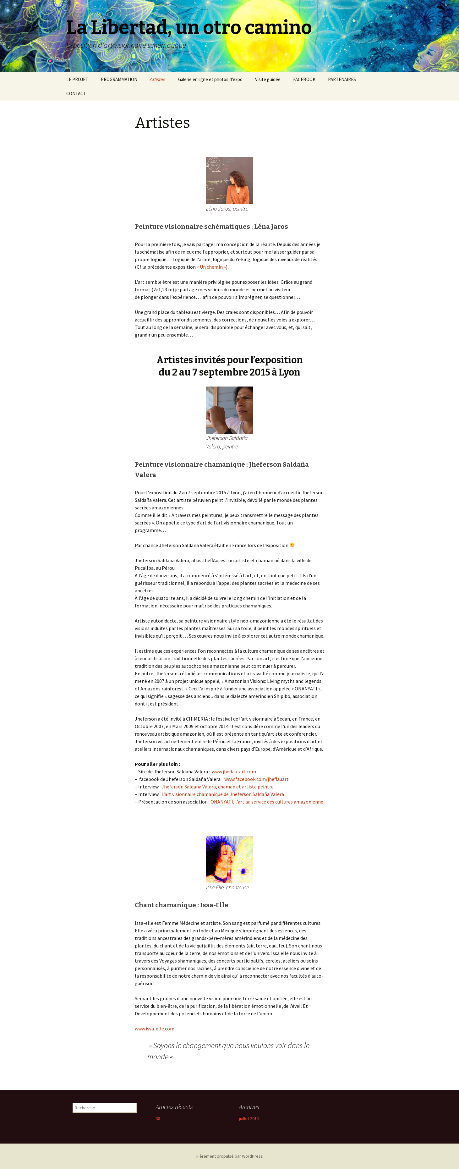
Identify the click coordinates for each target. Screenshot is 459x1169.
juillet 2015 (249, 1118)
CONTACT (76, 93)
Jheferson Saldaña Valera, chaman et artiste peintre (217, 786)
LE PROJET (77, 79)
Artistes (158, 79)
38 (158, 1118)
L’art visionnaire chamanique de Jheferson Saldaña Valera (222, 794)
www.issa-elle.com (154, 1028)
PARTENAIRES (342, 79)
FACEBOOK (304, 79)
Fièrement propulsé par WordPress (229, 1156)
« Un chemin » (211, 267)
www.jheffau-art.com (234, 771)
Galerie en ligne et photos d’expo (210, 79)
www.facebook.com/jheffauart (256, 779)
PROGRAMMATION (119, 79)
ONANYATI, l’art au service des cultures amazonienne (266, 802)
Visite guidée (268, 79)
